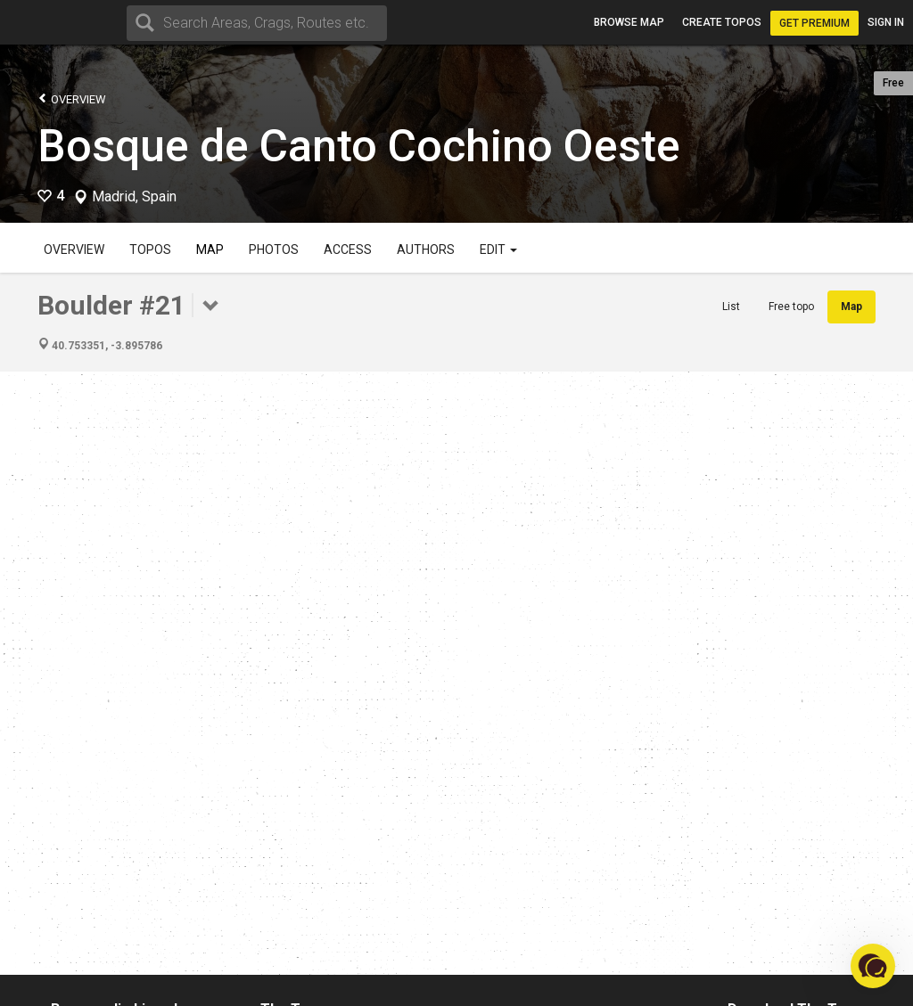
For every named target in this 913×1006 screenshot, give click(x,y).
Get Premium (814, 23)
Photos (274, 249)
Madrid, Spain (134, 197)
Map (210, 249)
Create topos (721, 22)
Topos (150, 249)
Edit (498, 249)
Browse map (629, 22)
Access (348, 249)
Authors (426, 249)
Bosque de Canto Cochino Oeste (358, 146)
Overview (71, 98)
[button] (873, 966)
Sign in (886, 22)
